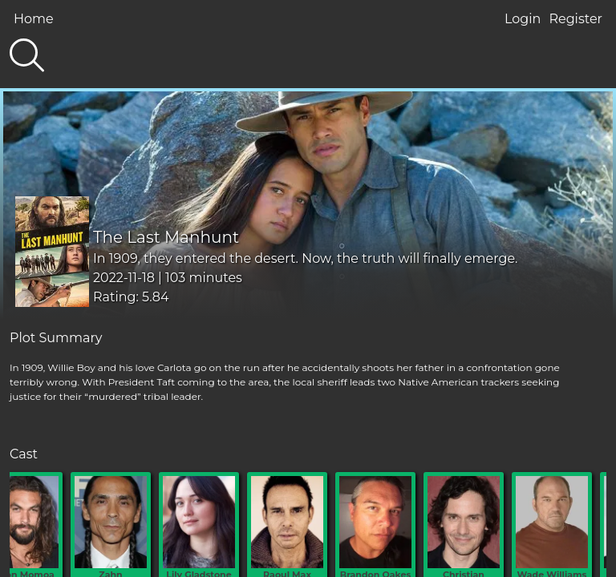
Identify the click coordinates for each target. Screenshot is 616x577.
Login (523, 18)
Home (34, 18)
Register (575, 18)
